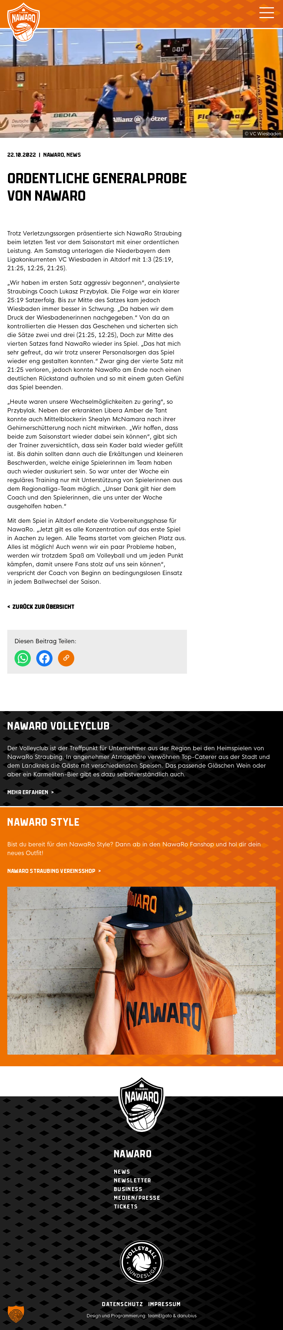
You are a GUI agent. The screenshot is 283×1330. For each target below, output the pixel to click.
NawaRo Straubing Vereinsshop (51, 871)
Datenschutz (122, 1304)
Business (128, 1189)
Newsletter (132, 1180)
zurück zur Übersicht (43, 607)
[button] (16, 1314)
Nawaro (133, 1154)
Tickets (126, 1207)
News (73, 155)
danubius (186, 1316)
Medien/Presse (137, 1198)
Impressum (164, 1304)
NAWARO (53, 155)
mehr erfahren (28, 792)
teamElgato (160, 1316)
